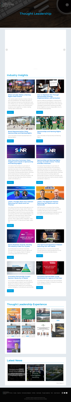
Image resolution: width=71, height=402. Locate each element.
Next (64, 50)
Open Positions (57, 392)
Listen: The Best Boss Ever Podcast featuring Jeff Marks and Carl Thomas (20, 203)
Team (52, 392)
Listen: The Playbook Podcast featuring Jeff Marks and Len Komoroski (47, 203)
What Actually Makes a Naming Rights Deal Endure (19, 95)
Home (11, 392)
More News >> (60, 383)
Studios (14, 392)
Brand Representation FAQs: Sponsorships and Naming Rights (20, 132)
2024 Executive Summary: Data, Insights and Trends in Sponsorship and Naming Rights (20, 161)
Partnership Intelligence (26, 392)
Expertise (19, 392)
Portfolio (33, 392)
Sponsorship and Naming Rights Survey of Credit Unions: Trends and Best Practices (48, 161)
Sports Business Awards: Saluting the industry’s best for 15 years (20, 245)
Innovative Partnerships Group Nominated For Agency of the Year (49, 277)
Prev (7, 50)
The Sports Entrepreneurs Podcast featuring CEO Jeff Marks (49, 245)
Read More (10, 112)
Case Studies (38, 392)
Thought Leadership (46, 392)
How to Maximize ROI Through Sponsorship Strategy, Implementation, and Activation (48, 96)
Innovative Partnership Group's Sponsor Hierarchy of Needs (19, 277)
